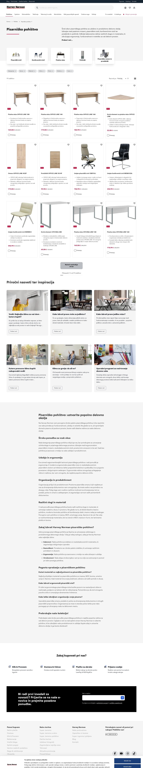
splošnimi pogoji (102, 703)
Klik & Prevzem (13, 736)
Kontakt (134, 1)
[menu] (71, 14)
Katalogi (128, 1)
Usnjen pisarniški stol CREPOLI (85, 173)
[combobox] (75, 7)
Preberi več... (67, 40)
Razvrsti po (112, 78)
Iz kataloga (118, 14)
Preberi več (13, 331)
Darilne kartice (23, 1)
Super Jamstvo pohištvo (49, 736)
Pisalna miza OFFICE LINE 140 (51, 114)
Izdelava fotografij (47, 742)
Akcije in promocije (131, 14)
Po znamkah (108, 14)
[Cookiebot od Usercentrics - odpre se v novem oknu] (12, 764)
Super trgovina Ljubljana (82, 736)
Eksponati (32, 1)
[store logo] (16, 7)
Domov (9, 21)
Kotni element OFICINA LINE (51, 232)
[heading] (12, 71)
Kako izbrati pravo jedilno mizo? (110, 314)
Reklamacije (11, 739)
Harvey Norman (79, 727)
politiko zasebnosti (116, 703)
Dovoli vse (127, 750)
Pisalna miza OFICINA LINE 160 (118, 232)
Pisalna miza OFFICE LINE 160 (84, 114)
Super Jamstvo (45, 730)
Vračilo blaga (12, 742)
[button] (125, 7)
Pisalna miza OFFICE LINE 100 (18, 114)
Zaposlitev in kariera (80, 733)
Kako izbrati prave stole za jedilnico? (69, 314)
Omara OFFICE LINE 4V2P (17, 173)
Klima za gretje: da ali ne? (64, 368)
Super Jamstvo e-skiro (48, 733)
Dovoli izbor (128, 755)
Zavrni (127, 761)
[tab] (71, 71)
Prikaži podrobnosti (96, 764)
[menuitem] (9, 14)
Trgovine (121, 1)
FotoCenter (14, 1)
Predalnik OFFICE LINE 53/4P (51, 173)
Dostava (10, 733)
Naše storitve (45, 727)
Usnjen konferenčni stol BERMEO (20, 232)
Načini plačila (12, 730)
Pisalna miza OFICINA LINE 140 (85, 232)
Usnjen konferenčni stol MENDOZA (119, 173)
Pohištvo (16, 21)
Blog (8, 1)
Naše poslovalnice (79, 730)
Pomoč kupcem (13, 727)
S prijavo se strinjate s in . (102, 703)
